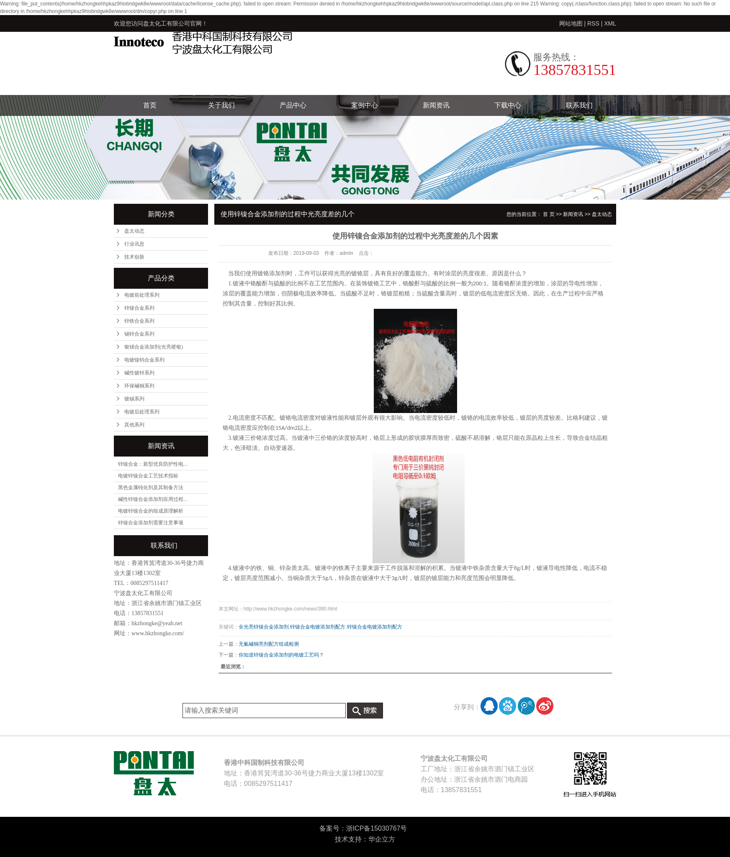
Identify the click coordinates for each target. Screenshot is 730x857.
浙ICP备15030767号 (376, 828)
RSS (593, 23)
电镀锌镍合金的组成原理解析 (150, 511)
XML (610, 23)
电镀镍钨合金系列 (144, 360)
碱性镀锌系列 (139, 373)
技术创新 (134, 257)
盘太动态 (134, 231)
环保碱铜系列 (139, 386)
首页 (150, 105)
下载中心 (507, 105)
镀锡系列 (134, 399)
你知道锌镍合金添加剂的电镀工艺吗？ (281, 655)
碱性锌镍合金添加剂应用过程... (153, 499)
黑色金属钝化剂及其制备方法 (150, 487)
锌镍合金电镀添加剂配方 (317, 627)
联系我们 (579, 105)
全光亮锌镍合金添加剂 (264, 627)
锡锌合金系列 (139, 334)
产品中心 (293, 105)
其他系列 (134, 425)
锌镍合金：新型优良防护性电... (153, 464)
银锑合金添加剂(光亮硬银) (153, 347)
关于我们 (221, 105)
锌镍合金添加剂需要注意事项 (150, 523)
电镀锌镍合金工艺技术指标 (148, 476)
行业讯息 (134, 244)
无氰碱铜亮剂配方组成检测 (269, 644)
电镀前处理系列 (141, 295)
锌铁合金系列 (139, 321)
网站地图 (571, 23)
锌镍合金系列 (139, 308)
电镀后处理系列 (141, 412)
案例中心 (364, 105)
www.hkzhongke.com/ (157, 633)
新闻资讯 (436, 105)
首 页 (548, 214)
